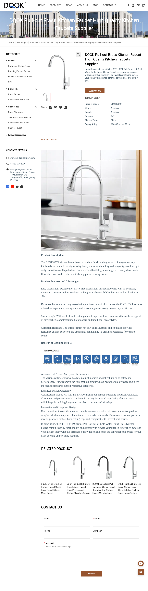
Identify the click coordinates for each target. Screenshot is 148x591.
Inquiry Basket (92, 98)
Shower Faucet (15, 128)
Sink (10, 82)
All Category (22, 42)
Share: (44, 107)
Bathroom (12, 89)
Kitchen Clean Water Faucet (20, 76)
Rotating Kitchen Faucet (19, 71)
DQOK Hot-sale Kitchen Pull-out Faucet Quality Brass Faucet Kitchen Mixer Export (51, 488)
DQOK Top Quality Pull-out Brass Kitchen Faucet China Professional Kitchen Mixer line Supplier (79, 488)
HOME (41, 5)
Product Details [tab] (49, 139)
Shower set (13, 107)
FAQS (95, 5)
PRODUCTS (55, 5)
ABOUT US (82, 5)
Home (11, 42)
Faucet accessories (17, 135)
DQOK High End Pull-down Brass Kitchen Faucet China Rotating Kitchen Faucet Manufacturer (129, 488)
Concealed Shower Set (18, 123)
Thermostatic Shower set (20, 117)
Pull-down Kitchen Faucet (41, 42)
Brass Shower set (16, 112)
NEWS (69, 5)
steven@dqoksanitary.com (22, 158)
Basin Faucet (14, 94)
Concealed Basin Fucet (18, 99)
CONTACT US (109, 5)
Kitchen (11, 60)
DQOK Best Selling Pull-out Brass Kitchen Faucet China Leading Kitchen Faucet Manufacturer (103, 488)
